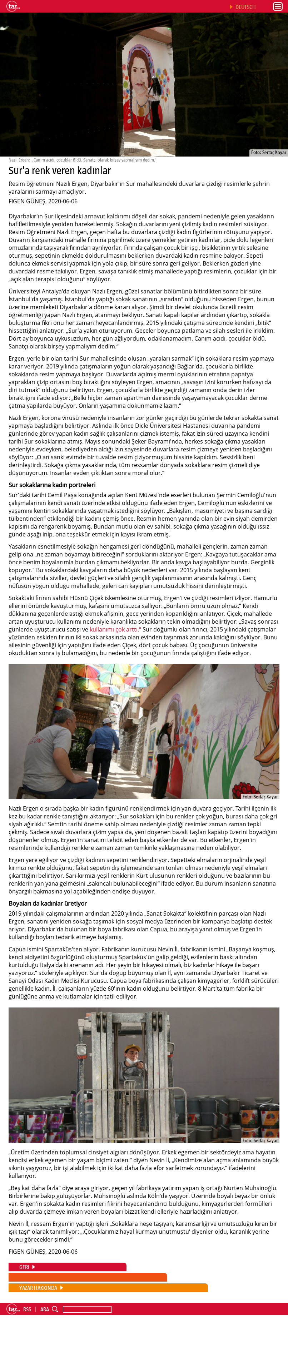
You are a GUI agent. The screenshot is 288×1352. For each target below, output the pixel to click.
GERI (24, 1267)
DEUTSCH (245, 7)
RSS (27, 1309)
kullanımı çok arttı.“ (115, 629)
